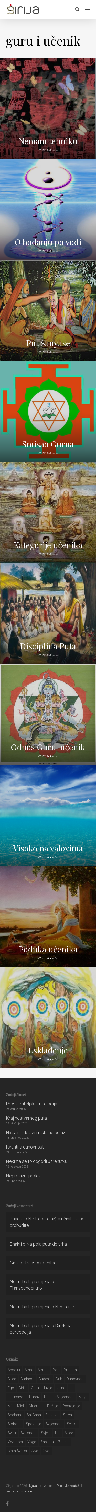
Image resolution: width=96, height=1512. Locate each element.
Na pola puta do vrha (46, 1244)
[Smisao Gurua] (48, 411)
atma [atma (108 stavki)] (29, 1370)
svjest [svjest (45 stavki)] (46, 1433)
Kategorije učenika (48, 545)
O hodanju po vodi (48, 242)
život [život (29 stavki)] (46, 1451)
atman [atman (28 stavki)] (43, 1370)
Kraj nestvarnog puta (26, 1118)
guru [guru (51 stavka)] (35, 1388)
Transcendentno (40, 1262)
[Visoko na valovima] (48, 815)
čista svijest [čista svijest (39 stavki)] (17, 1451)
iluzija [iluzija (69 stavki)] (47, 1388)
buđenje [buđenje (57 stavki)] (45, 1379)
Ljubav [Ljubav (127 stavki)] (34, 1397)
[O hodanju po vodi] (48, 209)
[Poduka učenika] (48, 916)
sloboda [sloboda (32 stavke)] (15, 1424)
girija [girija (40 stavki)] (22, 1388)
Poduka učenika (48, 949)
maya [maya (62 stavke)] (83, 1397)
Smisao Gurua (48, 444)
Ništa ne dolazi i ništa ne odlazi (36, 1132)
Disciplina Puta (48, 646)
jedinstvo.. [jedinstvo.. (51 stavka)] (16, 1397)
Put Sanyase (48, 343)
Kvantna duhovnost (25, 1147)
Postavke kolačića (68, 1486)
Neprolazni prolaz (23, 1175)
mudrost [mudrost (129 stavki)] (36, 1406)
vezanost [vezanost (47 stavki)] (15, 1442)
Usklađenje (48, 1050)
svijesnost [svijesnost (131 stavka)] (54, 1424)
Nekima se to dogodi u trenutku (36, 1161)
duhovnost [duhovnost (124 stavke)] (75, 1379)
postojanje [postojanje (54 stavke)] (71, 1406)
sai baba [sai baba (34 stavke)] (34, 1415)
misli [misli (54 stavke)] (21, 1406)
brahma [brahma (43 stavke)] (70, 1370)
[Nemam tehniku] (48, 108)
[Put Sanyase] (48, 310)
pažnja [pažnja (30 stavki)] (52, 1406)
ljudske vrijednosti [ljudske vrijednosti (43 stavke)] (59, 1397)
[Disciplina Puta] (48, 613)
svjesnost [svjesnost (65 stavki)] (28, 1433)
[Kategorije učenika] (48, 512)
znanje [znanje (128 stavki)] (63, 1442)
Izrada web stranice (19, 1491)
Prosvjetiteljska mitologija (31, 1103)
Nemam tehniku (48, 141)
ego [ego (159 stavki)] (11, 1388)
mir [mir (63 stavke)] (10, 1406)
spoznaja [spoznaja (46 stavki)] (33, 1424)
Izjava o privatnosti (42, 1486)
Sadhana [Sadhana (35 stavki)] (15, 1415)
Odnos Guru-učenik (48, 747)
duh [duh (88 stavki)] (59, 1379)
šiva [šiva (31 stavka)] (34, 1451)
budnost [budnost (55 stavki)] (27, 1379)
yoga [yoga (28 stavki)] (31, 1442)
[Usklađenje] (48, 1017)
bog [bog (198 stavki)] (56, 1370)
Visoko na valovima (48, 848)
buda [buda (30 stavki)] (12, 1379)
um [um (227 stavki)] (58, 1433)
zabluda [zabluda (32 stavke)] (47, 1442)
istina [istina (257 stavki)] (61, 1388)
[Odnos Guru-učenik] (48, 714)
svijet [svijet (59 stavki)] (12, 1433)
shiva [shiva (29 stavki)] (67, 1415)
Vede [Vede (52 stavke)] (69, 1433)
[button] (87, 9)
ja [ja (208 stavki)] (71, 1388)
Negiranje (64, 1306)
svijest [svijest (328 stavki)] (72, 1424)
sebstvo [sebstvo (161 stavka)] (52, 1415)
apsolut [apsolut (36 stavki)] (14, 1370)
